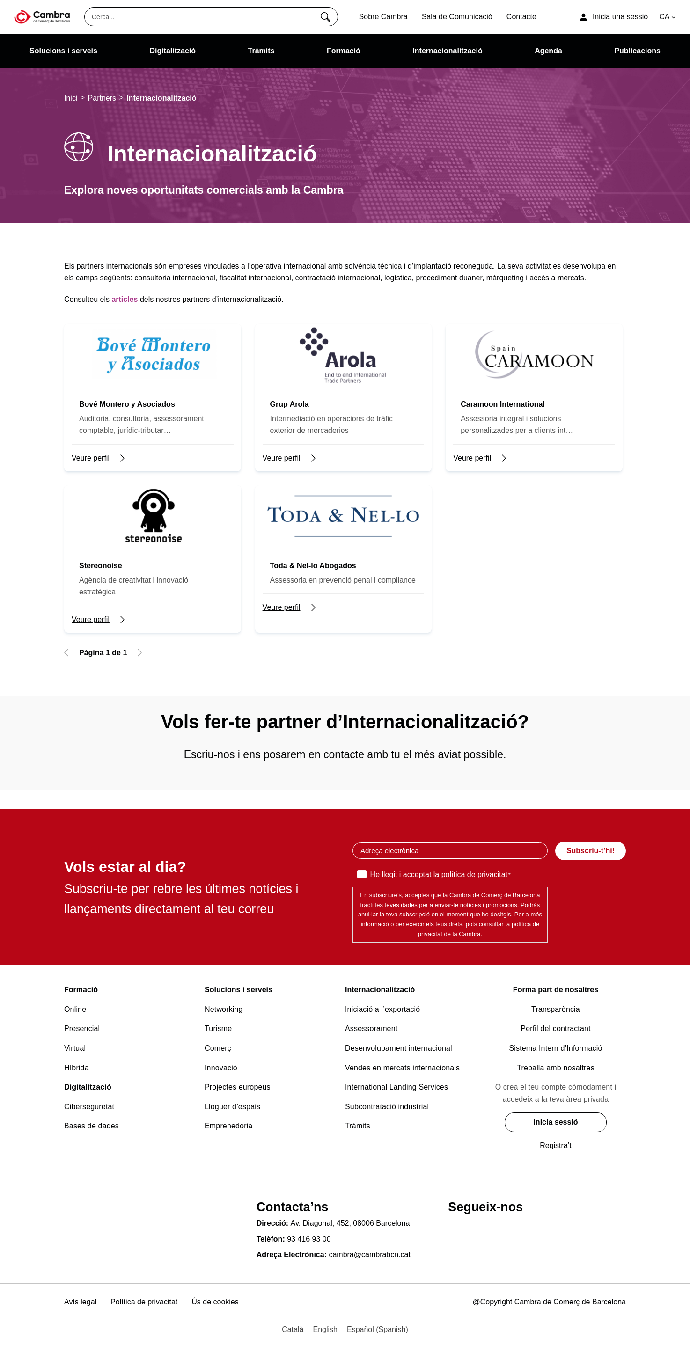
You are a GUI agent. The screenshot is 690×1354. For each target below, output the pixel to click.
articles (124, 299)
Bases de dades (91, 1126)
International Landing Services (396, 1087)
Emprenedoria (228, 1126)
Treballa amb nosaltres (556, 1068)
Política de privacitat (143, 1302)
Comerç (218, 1048)
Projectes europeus (238, 1087)
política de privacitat (474, 874)
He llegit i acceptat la (440, 875)
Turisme (218, 1028)
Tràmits (357, 1126)
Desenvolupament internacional (398, 1048)
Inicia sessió (555, 1122)
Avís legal (80, 1302)
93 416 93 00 (308, 1239)
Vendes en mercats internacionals (402, 1068)
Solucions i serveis (238, 990)
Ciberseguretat (89, 1107)
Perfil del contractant (555, 1028)
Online (75, 1009)
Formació (81, 990)
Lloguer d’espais (232, 1107)
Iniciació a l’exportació (382, 1009)
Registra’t (556, 1145)
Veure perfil (91, 458)
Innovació (221, 1068)
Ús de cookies (215, 1302)
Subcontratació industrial (387, 1107)
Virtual (75, 1048)
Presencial (82, 1028)
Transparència (555, 1009)
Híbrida (76, 1068)
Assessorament (371, 1028)
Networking (224, 1009)
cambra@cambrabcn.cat (370, 1255)
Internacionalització (380, 990)
